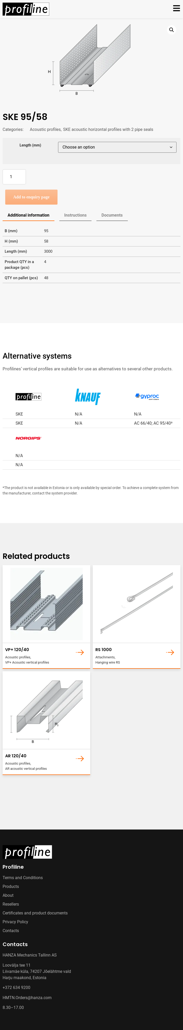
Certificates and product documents (35, 913)
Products (11, 886)
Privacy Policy (15, 921)
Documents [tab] (112, 215)
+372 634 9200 (16, 987)
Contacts (11, 930)
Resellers (11, 904)
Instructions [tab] (75, 215)
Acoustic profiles (45, 129)
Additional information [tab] (28, 215)
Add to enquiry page (31, 197)
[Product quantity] (14, 176)
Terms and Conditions (23, 877)
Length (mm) (30, 145)
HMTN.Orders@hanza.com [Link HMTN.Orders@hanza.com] (27, 997)
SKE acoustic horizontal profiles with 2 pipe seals (108, 129)
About (8, 895)
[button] (171, 30)
